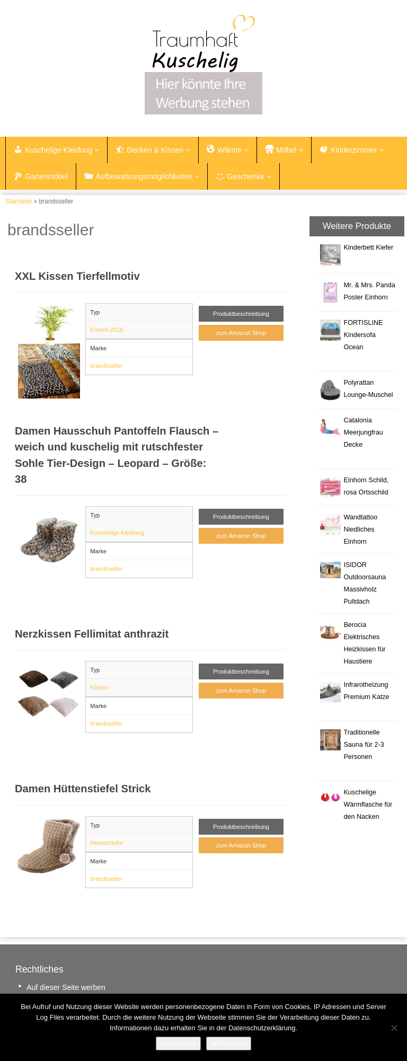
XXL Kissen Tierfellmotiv (77, 276)
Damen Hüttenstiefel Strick (83, 788)
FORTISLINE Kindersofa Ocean (363, 335)
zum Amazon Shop (241, 333)
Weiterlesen (228, 1043)
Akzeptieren (178, 1043)
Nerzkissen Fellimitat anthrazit (92, 634)
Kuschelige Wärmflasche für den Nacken (367, 804)
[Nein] (393, 1027)
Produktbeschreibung (241, 314)
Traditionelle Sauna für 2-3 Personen (363, 745)
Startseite (18, 201)
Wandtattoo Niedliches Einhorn (360, 529)
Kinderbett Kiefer (368, 247)
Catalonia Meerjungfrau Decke (363, 432)
